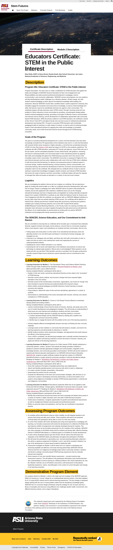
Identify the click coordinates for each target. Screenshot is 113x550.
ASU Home (82, 1)
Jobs (29, 539)
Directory (36, 539)
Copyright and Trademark (20, 547)
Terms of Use (51, 547)
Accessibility (34, 547)
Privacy (42, 547)
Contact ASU (46, 539)
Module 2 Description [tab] (68, 49)
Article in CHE (43, 147)
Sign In (107, 1)
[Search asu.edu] (111, 1)
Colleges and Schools (98, 1)
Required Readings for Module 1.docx (70, 266)
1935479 (45, 503)
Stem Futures (19, 5)
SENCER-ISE (31, 355)
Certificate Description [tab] (41, 49)
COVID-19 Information (74, 547)
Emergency (61, 547)
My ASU (89, 1)
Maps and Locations (19, 539)
